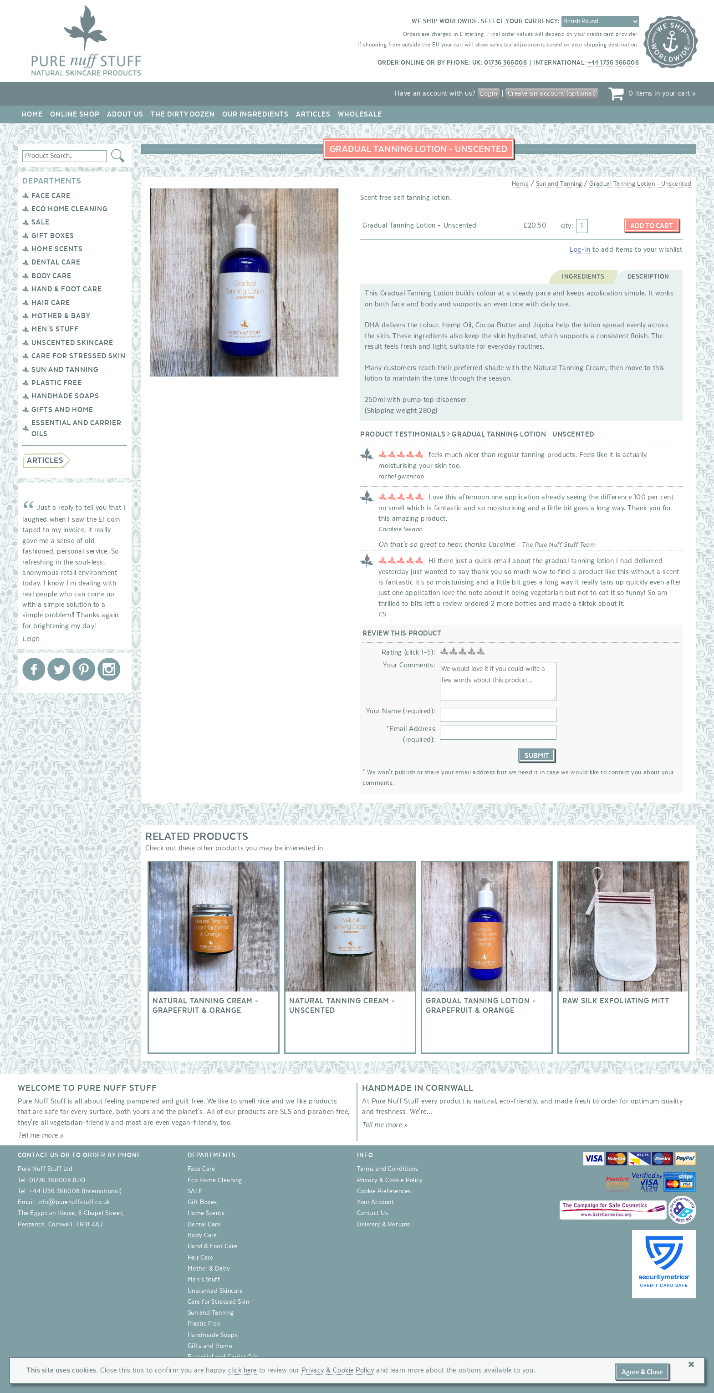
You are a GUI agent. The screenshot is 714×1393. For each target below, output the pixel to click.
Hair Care (50, 303)
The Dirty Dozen (183, 114)
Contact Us (372, 1213)
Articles (313, 114)
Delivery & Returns (383, 1224)
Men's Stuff (55, 329)
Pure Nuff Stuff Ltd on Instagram (108, 669)
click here (242, 1370)
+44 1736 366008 (613, 62)
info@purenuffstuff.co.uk (73, 1202)
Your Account (375, 1202)
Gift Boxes (52, 236)
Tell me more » (41, 1135)
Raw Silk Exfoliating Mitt (623, 957)
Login (488, 93)
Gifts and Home (62, 410)
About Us (125, 114)
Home (32, 114)
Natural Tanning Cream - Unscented (350, 957)
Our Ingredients (255, 114)
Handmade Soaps (65, 396)
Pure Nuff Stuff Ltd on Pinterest (83, 669)
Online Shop (75, 114)
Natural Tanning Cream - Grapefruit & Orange (213, 957)
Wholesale (360, 114)
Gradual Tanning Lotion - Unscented (640, 184)
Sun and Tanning (65, 370)
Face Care (51, 196)
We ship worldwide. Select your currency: (486, 21)
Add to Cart (651, 226)
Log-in (580, 249)
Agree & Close (642, 1372)
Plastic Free (56, 383)
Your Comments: (409, 665)
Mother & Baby (61, 316)
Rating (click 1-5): (408, 652)
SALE (40, 222)
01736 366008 (505, 62)
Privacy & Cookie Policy (390, 1180)
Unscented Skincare (72, 343)
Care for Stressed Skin (78, 356)
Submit (537, 756)
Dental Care (56, 262)
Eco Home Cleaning (69, 209)
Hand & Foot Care (66, 289)
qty (566, 226)
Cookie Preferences (384, 1191)
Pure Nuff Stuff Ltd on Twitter (58, 669)
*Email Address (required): (410, 734)
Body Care (51, 276)
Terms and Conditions (387, 1169)
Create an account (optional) (552, 93)
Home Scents (57, 249)
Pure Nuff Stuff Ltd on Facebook (33, 669)
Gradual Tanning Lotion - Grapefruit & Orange (486, 957)
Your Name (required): (400, 711)
